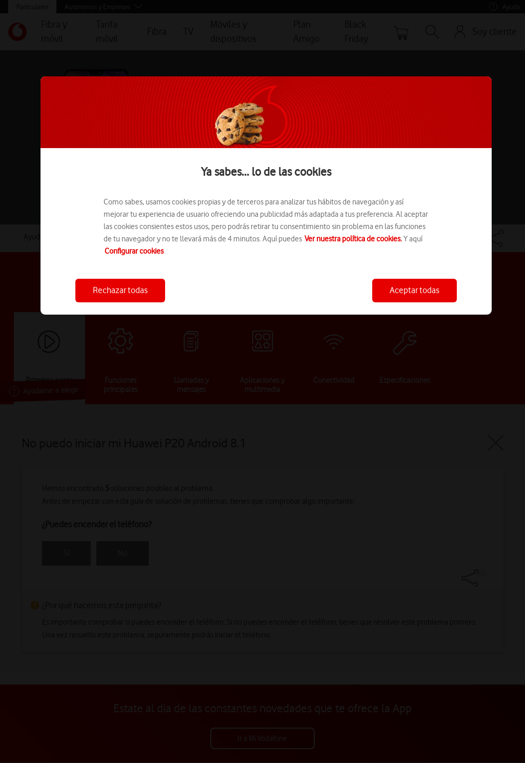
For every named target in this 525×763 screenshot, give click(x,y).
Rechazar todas (120, 290)
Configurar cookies (134, 251)
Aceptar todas (414, 290)
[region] (266, 195)
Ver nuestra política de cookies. (353, 238)
